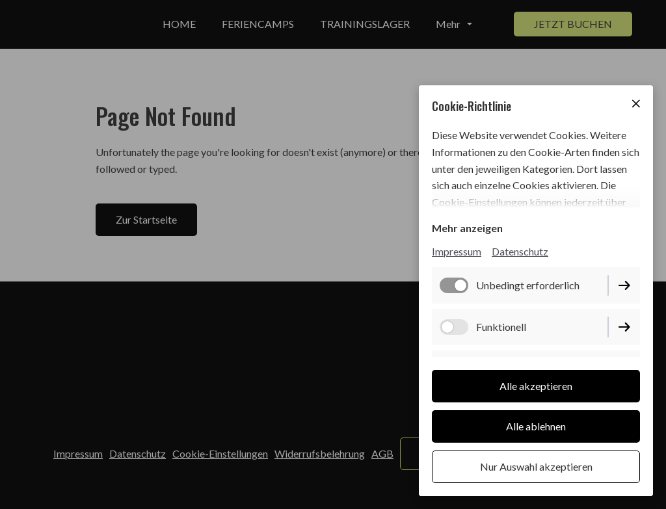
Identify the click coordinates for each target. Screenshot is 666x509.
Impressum (456, 251)
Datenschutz (520, 251)
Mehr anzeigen (467, 228)
